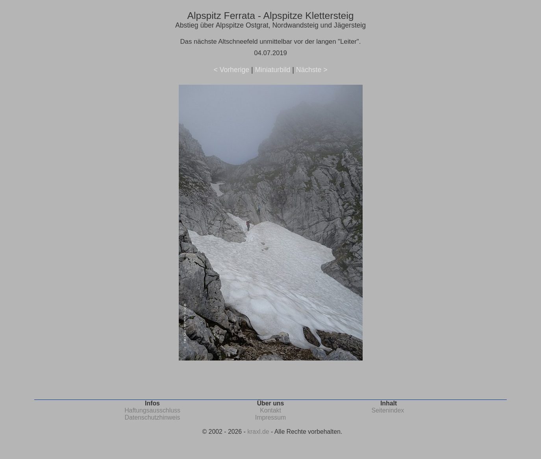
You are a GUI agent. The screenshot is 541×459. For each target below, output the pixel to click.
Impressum (270, 417)
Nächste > (312, 70)
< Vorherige (231, 70)
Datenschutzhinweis (152, 417)
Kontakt (270, 410)
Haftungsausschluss (152, 410)
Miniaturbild (272, 70)
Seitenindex (387, 410)
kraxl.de (258, 431)
